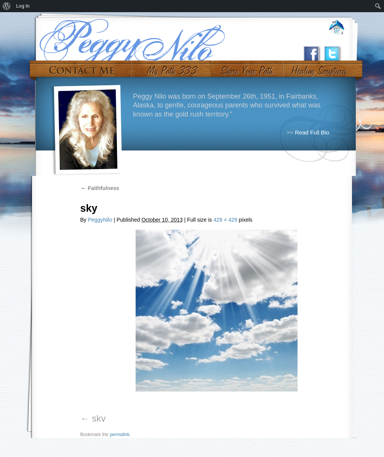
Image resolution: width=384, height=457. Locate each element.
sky (99, 418)
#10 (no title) (318, 68)
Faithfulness (99, 188)
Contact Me (81, 68)
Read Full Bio (312, 132)
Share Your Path (246, 68)
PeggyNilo (100, 220)
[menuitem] (6, 6)
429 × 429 (225, 220)
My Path (171, 68)
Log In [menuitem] (23, 6)
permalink (120, 434)
